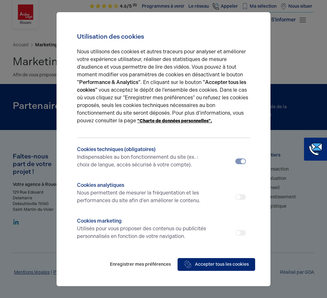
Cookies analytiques (142, 193)
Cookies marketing (142, 229)
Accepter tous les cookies (216, 264)
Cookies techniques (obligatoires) (142, 157)
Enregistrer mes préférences (140, 264)
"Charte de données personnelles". (174, 121)
